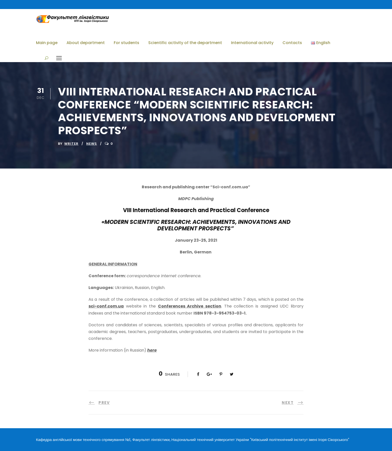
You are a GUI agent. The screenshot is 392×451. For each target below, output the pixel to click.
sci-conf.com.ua (106, 306)
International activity (252, 43)
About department (85, 43)
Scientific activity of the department (185, 43)
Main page (47, 43)
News (91, 143)
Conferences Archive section (189, 306)
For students (126, 43)
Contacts (292, 43)
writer (71, 143)
